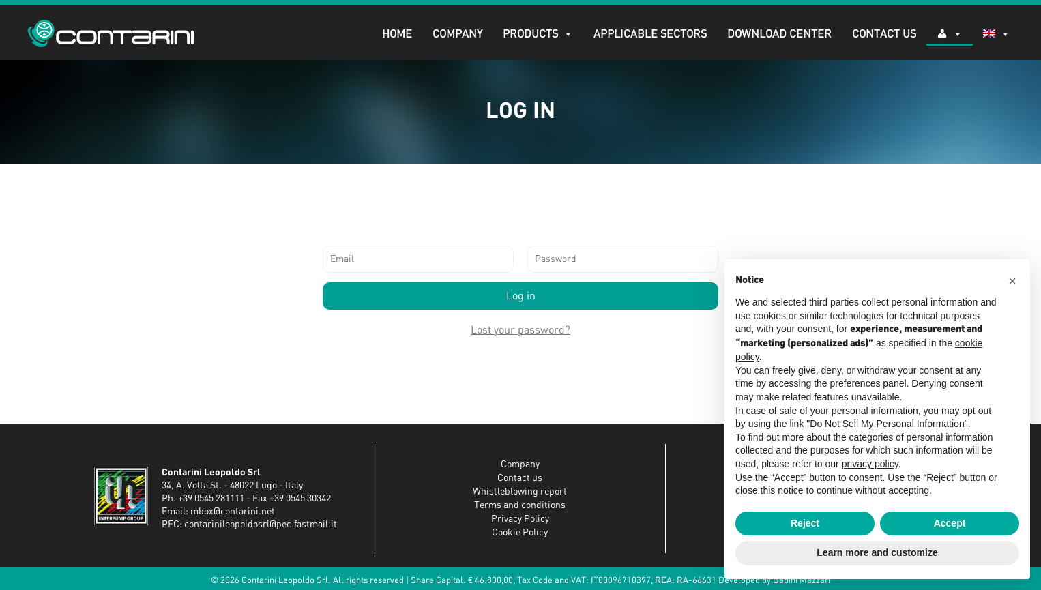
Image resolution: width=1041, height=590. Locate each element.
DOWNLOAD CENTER (779, 34)
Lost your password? (520, 330)
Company (457, 34)
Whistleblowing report (520, 492)
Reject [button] (805, 523)
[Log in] (949, 34)
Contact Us (884, 34)
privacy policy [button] (870, 463)
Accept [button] (950, 523)
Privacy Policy (520, 519)
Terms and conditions (520, 505)
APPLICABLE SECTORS (650, 34)
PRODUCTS (538, 34)
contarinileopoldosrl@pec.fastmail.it (260, 524)
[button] (1012, 281)
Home (397, 34)
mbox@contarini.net (232, 511)
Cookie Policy (520, 532)
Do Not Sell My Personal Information (887, 423)
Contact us (519, 478)
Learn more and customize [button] (877, 552)
